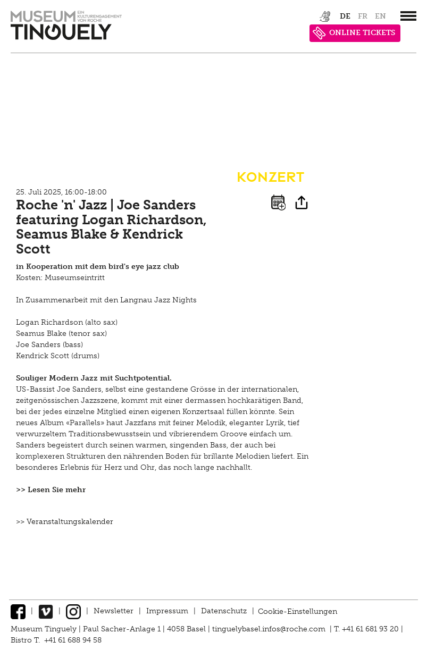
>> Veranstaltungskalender (64, 521)
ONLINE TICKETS (354, 33)
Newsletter (113, 610)
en (380, 16)
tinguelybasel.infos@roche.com (270, 629)
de (345, 16)
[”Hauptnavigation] (408, 16)
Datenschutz (224, 610)
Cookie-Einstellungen (297, 610)
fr (362, 16)
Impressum (167, 610)
